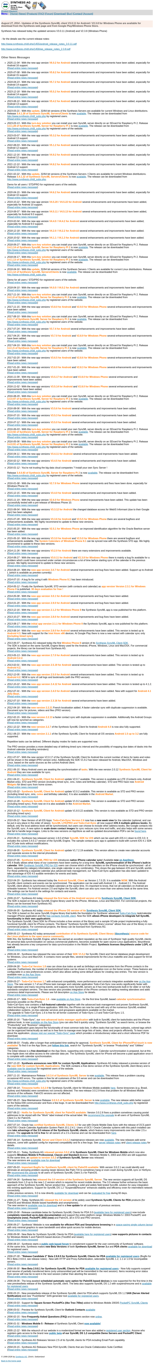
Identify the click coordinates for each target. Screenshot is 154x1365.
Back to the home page (11, 1361)
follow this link (60, 1045)
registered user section (118, 1330)
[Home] (14, 13)
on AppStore (126, 860)
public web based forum (55, 1244)
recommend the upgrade (101, 1115)
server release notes (110, 1142)
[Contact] (77, 13)
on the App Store (31, 974)
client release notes (136, 1142)
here (113, 1088)
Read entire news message (22, 68)
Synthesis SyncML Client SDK (112, 643)
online (98, 1316)
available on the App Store (45, 1022)
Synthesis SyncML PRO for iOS (41, 865)
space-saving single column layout (134, 1224)
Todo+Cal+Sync (128, 913)
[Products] (32, 13)
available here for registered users (112, 1212)
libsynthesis (122, 933)
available (81, 113)
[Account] (88, 13)
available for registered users (122, 1256)
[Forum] (49, 13)
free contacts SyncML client (61, 916)
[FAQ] (41, 13)
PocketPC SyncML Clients (134, 1303)
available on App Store (68, 999)
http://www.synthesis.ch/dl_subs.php (26, 116)
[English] (5, 11)
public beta (55, 1333)
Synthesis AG (21, 1357)
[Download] (60, 13)
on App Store (77, 992)
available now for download (21, 1068)
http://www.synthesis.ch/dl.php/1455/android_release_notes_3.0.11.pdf (39, 44)
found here (140, 831)
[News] (22, 13)
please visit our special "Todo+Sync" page (53, 1033)
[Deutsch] (13, 11)
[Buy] (69, 13)
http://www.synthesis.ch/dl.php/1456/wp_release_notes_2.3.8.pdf (35, 49)
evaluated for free (101, 1193)
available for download (66, 1193)
